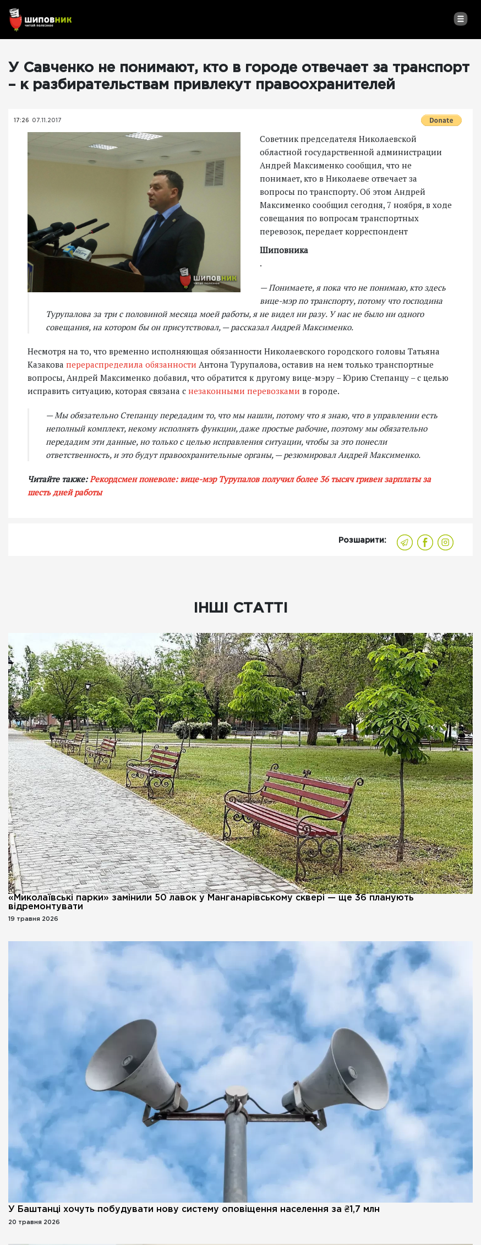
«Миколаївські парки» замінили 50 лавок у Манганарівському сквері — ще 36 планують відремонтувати (211, 902)
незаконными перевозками (244, 390)
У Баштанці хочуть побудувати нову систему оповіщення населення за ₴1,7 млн (194, 1209)
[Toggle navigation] (460, 19)
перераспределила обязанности (131, 364)
